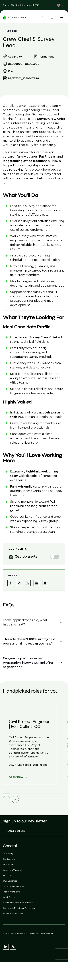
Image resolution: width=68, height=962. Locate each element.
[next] (15, 799)
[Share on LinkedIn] (36, 583)
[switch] (54, 557)
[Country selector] (34, 5)
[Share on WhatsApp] (19, 583)
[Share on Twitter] (28, 583)
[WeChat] (13, 947)
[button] (45, 583)
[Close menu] (61, 17)
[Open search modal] (42, 17)
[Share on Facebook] (10, 583)
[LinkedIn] (6, 947)
